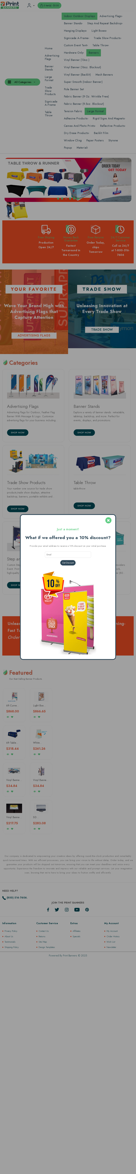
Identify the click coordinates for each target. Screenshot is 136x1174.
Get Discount (68, 562)
